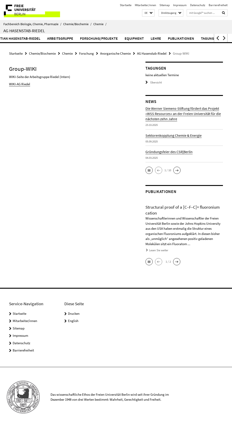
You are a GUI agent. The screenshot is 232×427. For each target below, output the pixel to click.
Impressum (180, 5)
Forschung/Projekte (119, 38)
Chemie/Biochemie (77, 24)
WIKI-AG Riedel (19, 84)
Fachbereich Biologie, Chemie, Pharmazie (32, 24)
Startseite (125, 5)
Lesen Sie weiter (158, 250)
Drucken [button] (74, 313)
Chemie (99, 24)
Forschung (86, 53)
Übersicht (153, 82)
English (73, 321)
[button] (148, 13)
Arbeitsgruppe (80, 38)
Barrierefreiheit (218, 5)
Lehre (175, 38)
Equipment (154, 38)
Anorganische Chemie (115, 53)
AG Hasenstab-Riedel (24, 30)
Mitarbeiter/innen (145, 5)
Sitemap (165, 5)
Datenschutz (197, 5)
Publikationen (201, 38)
